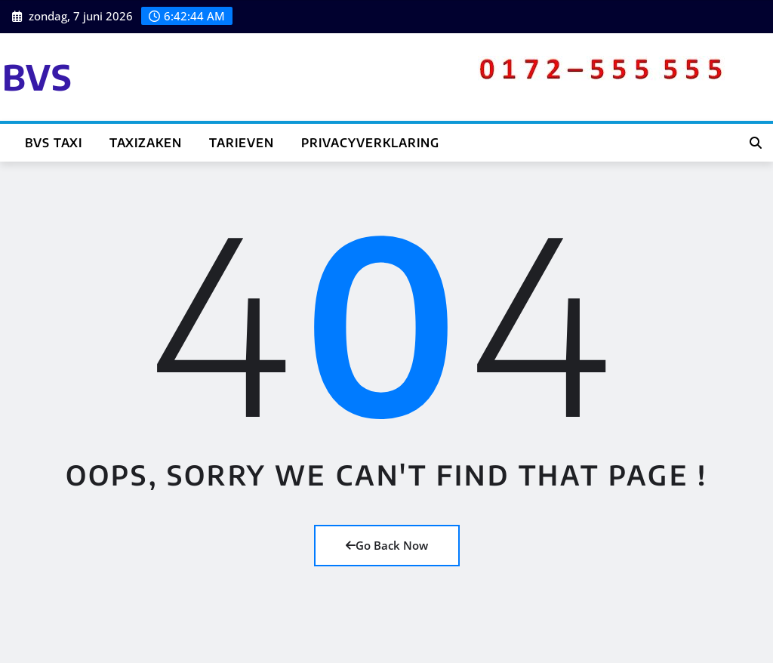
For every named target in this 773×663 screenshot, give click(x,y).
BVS (37, 76)
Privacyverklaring (370, 142)
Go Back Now (387, 545)
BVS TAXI (53, 142)
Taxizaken (145, 142)
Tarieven (241, 142)
